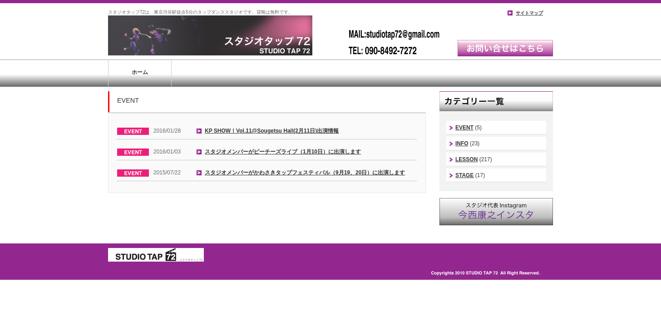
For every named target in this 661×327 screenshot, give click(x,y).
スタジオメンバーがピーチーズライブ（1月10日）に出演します (283, 152)
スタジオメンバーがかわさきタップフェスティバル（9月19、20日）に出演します (305, 172)
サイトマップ (529, 12)
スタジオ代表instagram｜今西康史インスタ (496, 211)
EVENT (464, 127)
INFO (462, 143)
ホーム (140, 72)
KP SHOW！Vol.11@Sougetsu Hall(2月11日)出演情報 (272, 131)
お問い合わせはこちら (505, 48)
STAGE (464, 175)
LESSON (466, 159)
